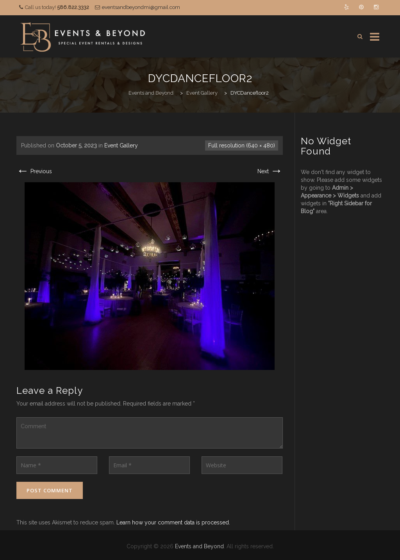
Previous (34, 171)
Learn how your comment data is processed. (173, 522)
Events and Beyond (199, 546)
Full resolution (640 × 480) (241, 145)
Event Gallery (121, 145)
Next (270, 171)
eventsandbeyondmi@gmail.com (141, 7)
